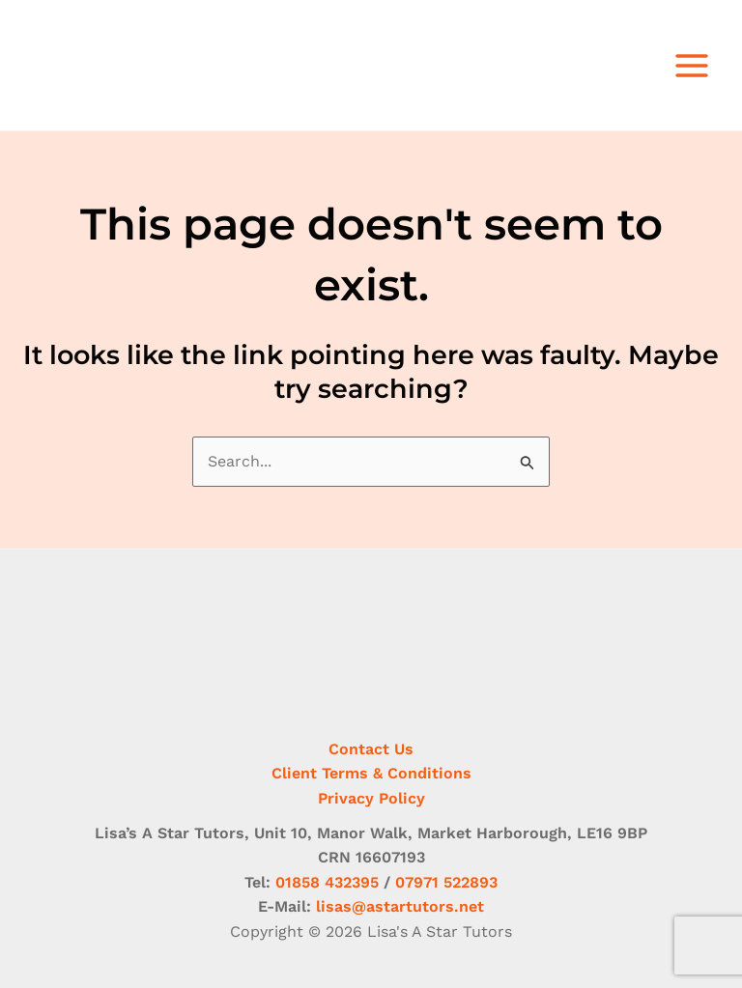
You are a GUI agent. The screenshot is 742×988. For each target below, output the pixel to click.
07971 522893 (446, 882)
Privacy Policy (371, 798)
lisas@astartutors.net (400, 906)
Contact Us (371, 749)
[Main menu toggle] (692, 66)
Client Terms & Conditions (371, 773)
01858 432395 (327, 882)
